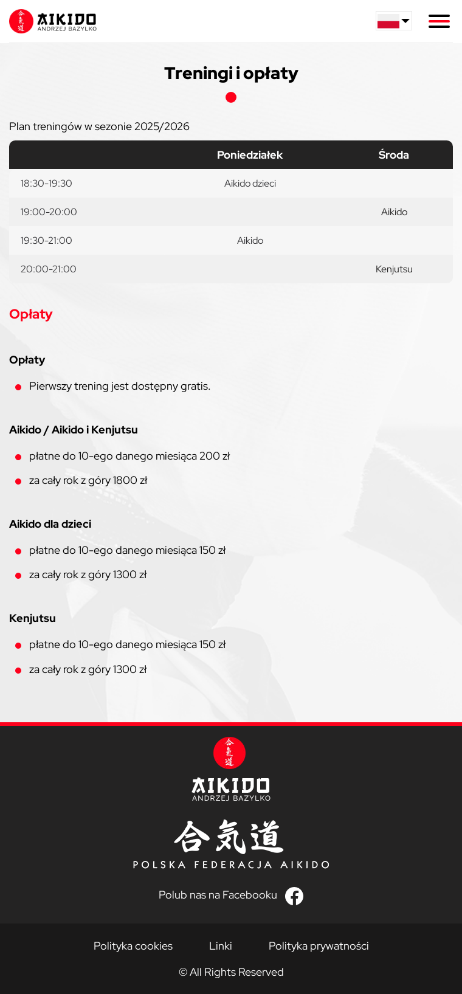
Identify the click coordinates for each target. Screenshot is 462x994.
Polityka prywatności (319, 946)
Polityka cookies (133, 946)
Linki (220, 946)
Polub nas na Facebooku (218, 895)
